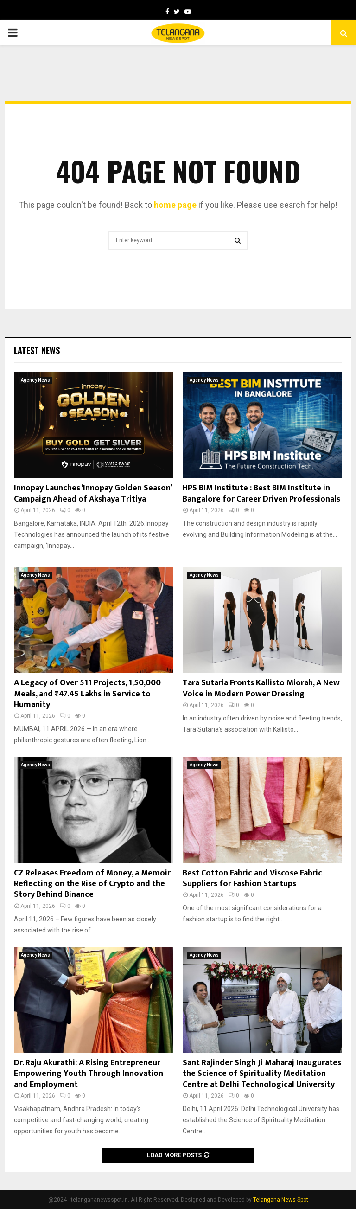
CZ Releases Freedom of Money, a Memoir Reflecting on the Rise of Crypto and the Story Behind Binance (92, 884)
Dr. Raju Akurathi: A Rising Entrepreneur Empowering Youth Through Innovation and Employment (88, 1074)
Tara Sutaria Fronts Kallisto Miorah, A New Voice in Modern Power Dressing (261, 688)
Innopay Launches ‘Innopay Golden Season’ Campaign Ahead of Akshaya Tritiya (92, 493)
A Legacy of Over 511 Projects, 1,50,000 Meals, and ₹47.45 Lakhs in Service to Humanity (87, 694)
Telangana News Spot (280, 1199)
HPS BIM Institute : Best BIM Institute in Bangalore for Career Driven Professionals (261, 493)
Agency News (35, 380)
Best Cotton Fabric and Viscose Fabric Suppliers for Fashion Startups (252, 878)
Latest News (37, 350)
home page (175, 205)
